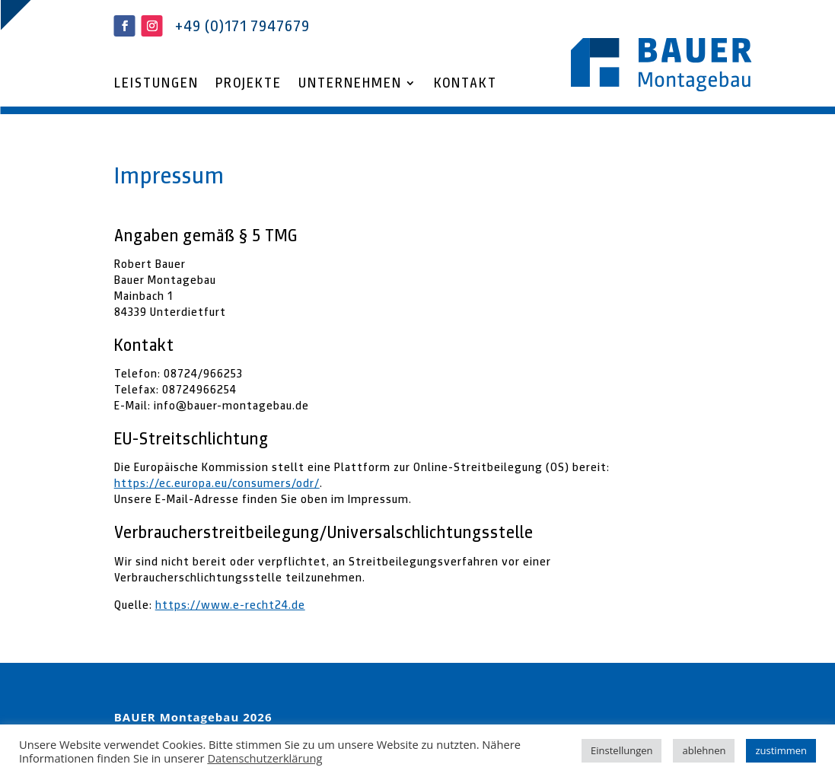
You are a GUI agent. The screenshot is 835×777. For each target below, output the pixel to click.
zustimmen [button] (781, 750)
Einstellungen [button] (621, 750)
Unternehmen (350, 84)
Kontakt (465, 84)
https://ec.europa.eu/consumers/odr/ (217, 483)
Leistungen (156, 84)
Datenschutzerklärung (264, 758)
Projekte (248, 84)
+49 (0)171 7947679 (242, 26)
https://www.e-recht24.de (230, 605)
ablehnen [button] (703, 750)
